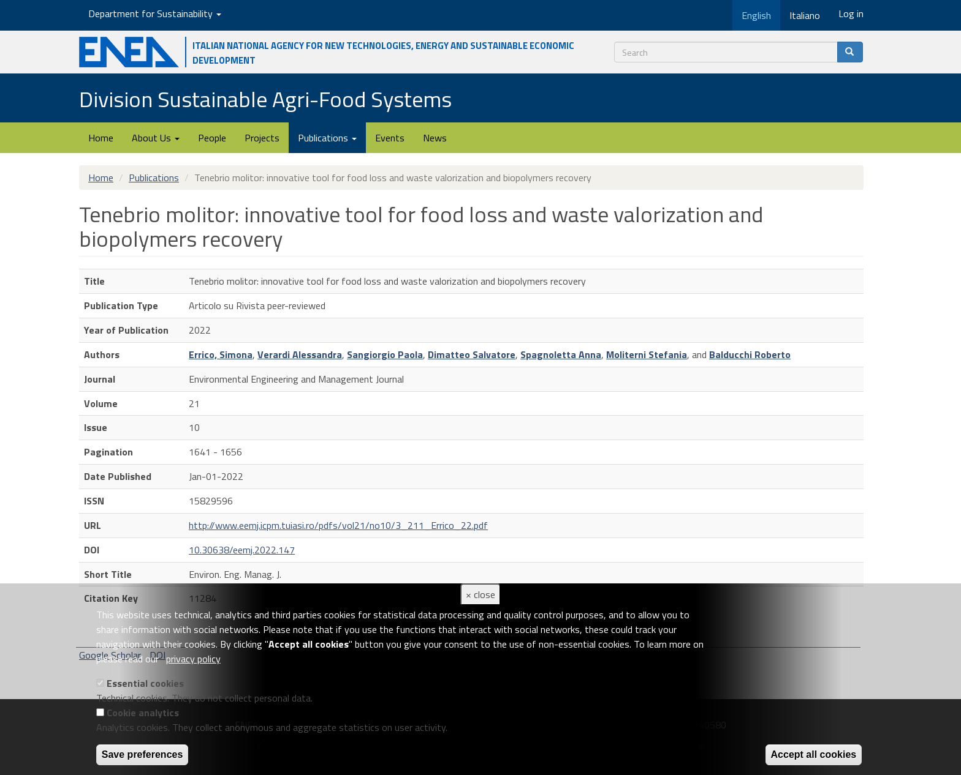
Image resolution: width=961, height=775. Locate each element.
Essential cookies (145, 683)
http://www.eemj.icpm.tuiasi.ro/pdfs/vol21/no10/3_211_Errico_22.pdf (338, 525)
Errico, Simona (221, 354)
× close (480, 594)
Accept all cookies (814, 754)
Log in (851, 13)
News (435, 137)
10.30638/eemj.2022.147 (242, 549)
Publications (327, 137)
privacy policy (193, 658)
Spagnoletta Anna (560, 354)
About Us (156, 137)
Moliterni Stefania (646, 354)
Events (390, 137)
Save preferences (142, 754)
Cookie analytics (143, 712)
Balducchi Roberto (750, 354)
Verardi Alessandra (299, 354)
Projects (262, 137)
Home (100, 137)
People (212, 137)
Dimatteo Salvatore (471, 354)
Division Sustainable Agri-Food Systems (265, 99)
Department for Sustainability (154, 13)
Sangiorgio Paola (385, 354)
